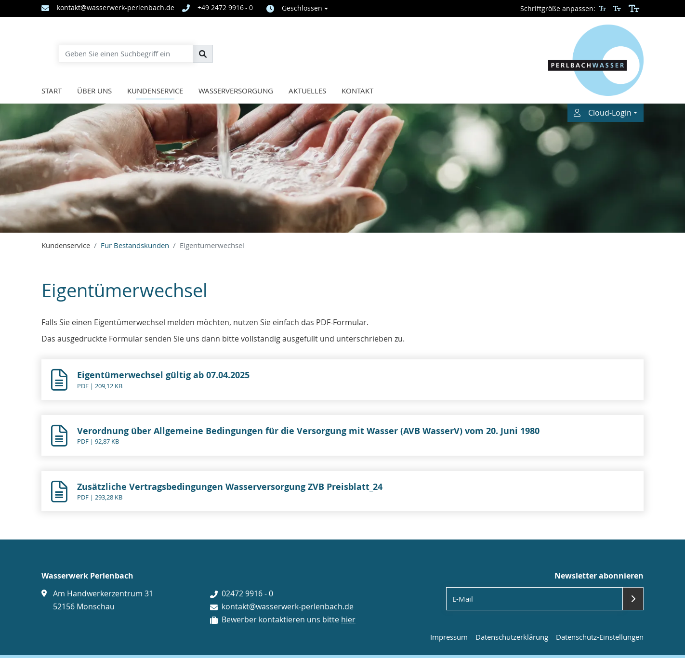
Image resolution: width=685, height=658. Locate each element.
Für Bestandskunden (135, 245)
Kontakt (357, 90)
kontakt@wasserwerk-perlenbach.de (288, 606)
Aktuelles (307, 90)
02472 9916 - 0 (247, 593)
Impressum (449, 637)
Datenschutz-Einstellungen (600, 637)
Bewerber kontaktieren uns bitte (289, 619)
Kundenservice (155, 90)
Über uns (94, 90)
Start (51, 90)
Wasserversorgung (235, 90)
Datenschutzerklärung (511, 637)
